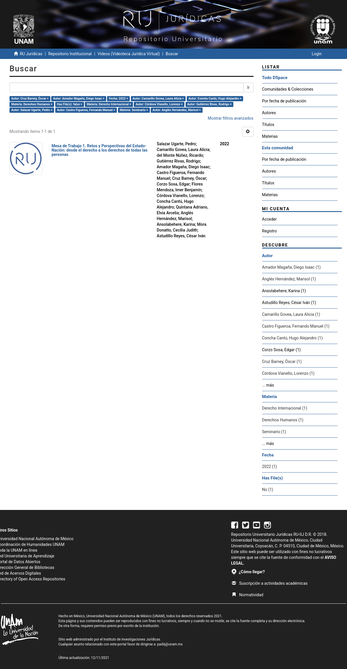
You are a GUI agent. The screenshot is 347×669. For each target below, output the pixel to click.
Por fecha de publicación (284, 101)
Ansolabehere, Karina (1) (284, 290)
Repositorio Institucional (70, 53)
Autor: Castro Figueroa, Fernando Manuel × (86, 110)
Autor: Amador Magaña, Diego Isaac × (78, 98)
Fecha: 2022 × (118, 98)
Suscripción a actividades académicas (270, 583)
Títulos (268, 124)
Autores (269, 112)
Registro (269, 231)
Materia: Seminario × (134, 110)
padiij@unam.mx (170, 644)
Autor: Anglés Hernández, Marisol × (176, 110)
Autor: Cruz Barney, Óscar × (29, 98)
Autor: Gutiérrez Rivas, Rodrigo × (209, 104)
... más (268, 385)
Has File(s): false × (69, 104)
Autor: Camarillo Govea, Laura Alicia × (158, 98)
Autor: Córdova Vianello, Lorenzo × (159, 104)
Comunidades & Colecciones (287, 89)
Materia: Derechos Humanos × (31, 104)
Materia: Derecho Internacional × (109, 104)
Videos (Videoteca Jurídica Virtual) (129, 53)
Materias (270, 136)
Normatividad (247, 594)
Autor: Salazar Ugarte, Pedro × (31, 110)
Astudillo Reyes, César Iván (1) (289, 302)
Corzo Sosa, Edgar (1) (281, 349)
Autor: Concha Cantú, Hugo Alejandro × (214, 98)
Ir (248, 87)
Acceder (269, 219)
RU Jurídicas (31, 53)
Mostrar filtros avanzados (230, 118)
